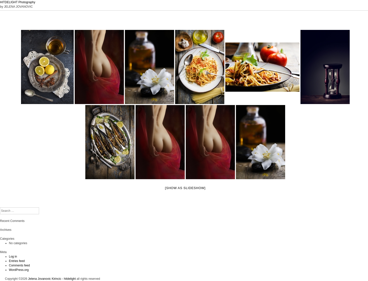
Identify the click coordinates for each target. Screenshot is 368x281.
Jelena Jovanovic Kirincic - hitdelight (52, 279)
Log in (13, 256)
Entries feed (17, 261)
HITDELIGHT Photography (17, 2)
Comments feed (19, 265)
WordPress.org (19, 270)
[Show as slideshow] (185, 188)
